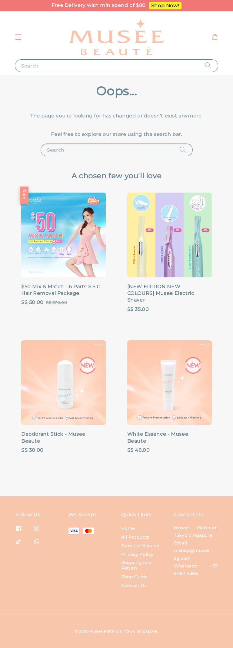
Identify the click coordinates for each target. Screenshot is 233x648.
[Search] (208, 65)
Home (128, 528)
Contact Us (134, 585)
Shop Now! (165, 5)
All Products (135, 537)
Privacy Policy (137, 554)
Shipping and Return (136, 565)
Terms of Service (140, 545)
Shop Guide (134, 577)
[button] (18, 37)
